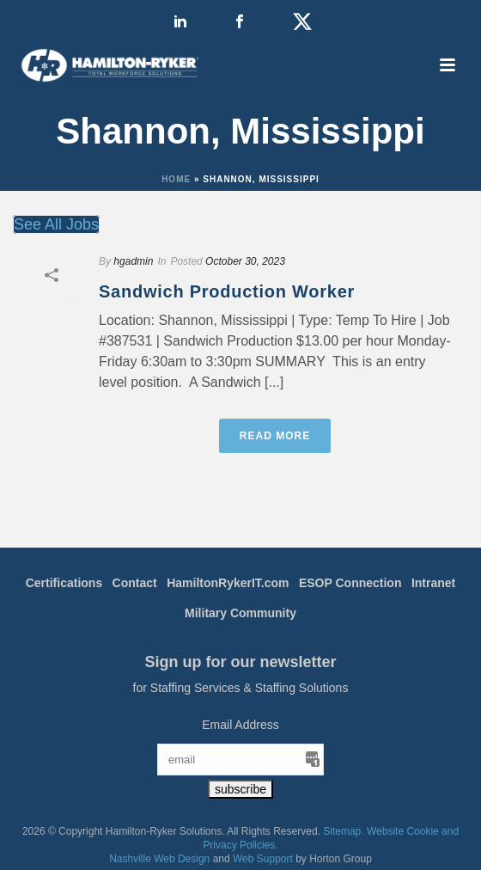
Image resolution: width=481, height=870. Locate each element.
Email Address (240, 725)
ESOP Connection (350, 583)
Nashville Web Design (159, 859)
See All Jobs (56, 224)
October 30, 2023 (245, 261)
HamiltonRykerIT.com (228, 583)
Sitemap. (343, 831)
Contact (135, 583)
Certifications (64, 583)
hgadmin (133, 261)
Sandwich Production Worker (227, 291)
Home (176, 179)
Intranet (433, 583)
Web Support (263, 859)
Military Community (240, 613)
